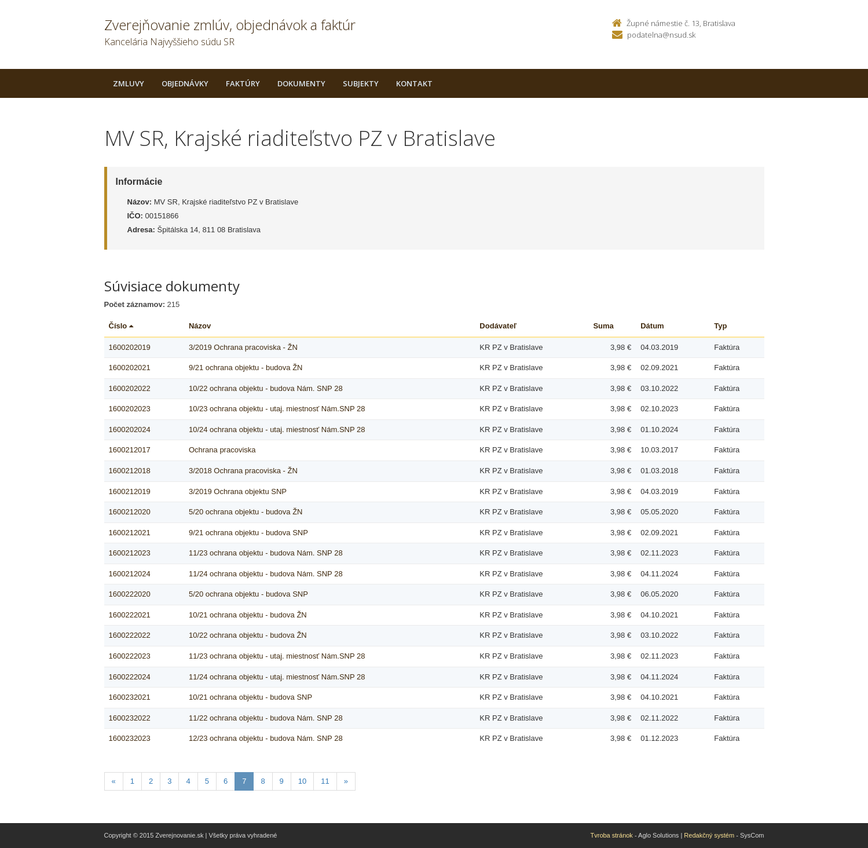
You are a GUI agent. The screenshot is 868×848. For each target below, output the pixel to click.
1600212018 (130, 470)
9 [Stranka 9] (282, 781)
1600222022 (130, 635)
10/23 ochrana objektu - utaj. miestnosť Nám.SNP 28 (277, 408)
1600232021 (130, 697)
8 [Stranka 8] (263, 781)
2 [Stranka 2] (151, 781)
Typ (720, 325)
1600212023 (130, 553)
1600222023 (130, 656)
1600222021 (130, 615)
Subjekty (361, 83)
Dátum (652, 325)
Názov (200, 325)
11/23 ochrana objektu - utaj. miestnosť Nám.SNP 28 (277, 656)
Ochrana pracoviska (222, 449)
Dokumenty (301, 83)
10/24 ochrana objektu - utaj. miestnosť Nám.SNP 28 (277, 429)
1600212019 (130, 491)
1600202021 (130, 367)
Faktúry (243, 83)
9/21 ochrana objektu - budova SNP (248, 532)
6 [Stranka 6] (226, 781)
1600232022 (130, 718)
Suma (603, 325)
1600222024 (130, 676)
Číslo (121, 325)
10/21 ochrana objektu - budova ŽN (248, 615)
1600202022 (130, 388)
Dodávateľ (498, 325)
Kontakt (414, 83)
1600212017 (130, 449)
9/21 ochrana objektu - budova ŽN (246, 367)
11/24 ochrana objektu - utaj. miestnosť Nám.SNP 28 (277, 676)
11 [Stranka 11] (325, 781)
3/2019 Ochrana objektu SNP (238, 491)
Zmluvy (128, 83)
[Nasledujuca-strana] (346, 781)
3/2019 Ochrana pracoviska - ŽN (243, 347)
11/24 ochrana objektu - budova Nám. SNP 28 (266, 573)
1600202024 (130, 429)
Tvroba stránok (612, 835)
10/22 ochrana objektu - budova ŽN (248, 635)
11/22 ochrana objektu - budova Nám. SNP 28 (266, 718)
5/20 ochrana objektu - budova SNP (248, 594)
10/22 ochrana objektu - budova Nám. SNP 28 (266, 388)
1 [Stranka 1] (132, 781)
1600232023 (130, 738)
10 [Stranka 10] (302, 781)
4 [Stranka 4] (188, 781)
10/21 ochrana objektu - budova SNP (250, 697)
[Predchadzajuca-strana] (113, 781)
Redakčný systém (709, 835)
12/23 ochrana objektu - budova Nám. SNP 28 (266, 738)
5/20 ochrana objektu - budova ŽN (246, 511)
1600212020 (130, 511)
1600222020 (130, 594)
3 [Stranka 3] (169, 781)
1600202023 (130, 408)
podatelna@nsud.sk (661, 35)
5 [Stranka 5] (207, 781)
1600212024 (130, 573)
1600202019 (130, 347)
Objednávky (185, 83)
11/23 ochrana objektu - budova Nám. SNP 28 (266, 553)
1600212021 (130, 532)
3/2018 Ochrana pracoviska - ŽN (243, 470)
